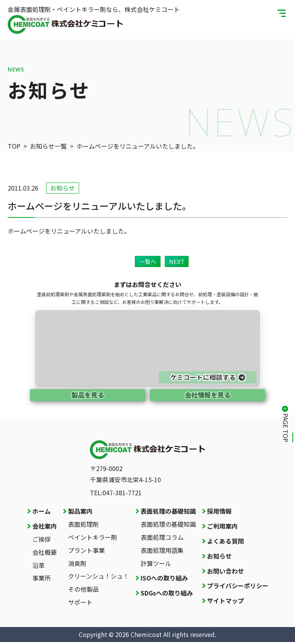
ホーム (41, 511)
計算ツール (156, 563)
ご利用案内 (222, 526)
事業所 (41, 577)
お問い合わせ (225, 571)
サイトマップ (225, 600)
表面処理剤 (83, 524)
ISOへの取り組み (164, 577)
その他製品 (83, 589)
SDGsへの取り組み (167, 592)
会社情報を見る (207, 395)
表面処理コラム (162, 537)
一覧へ (147, 261)
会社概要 (44, 552)
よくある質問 (225, 541)
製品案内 (80, 511)
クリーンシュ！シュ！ (98, 576)
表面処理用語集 (162, 550)
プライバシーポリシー (237, 585)
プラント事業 (86, 550)
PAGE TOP (285, 427)
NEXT (176, 261)
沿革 (38, 565)
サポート (80, 602)
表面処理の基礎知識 (168, 511)
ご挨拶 (41, 539)
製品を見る (87, 395)
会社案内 (44, 526)
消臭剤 (77, 563)
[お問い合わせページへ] (147, 348)
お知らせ (219, 556)
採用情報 (219, 511)
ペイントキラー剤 (92, 537)
